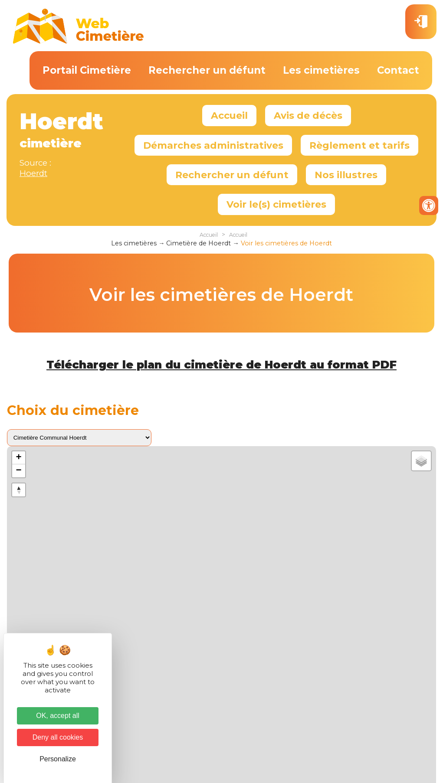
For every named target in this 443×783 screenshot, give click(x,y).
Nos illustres (346, 174)
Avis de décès (308, 115)
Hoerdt (33, 173)
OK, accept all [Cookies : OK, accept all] (57, 715)
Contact (398, 70)
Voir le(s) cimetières (276, 204)
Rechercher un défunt (207, 70)
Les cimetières (321, 70)
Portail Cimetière (87, 70)
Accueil (229, 115)
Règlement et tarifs (359, 145)
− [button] (19, 470)
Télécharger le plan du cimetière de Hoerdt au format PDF (221, 364)
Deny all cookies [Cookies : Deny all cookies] (58, 737)
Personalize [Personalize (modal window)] (57, 759)
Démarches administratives (213, 145)
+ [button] (19, 457)
